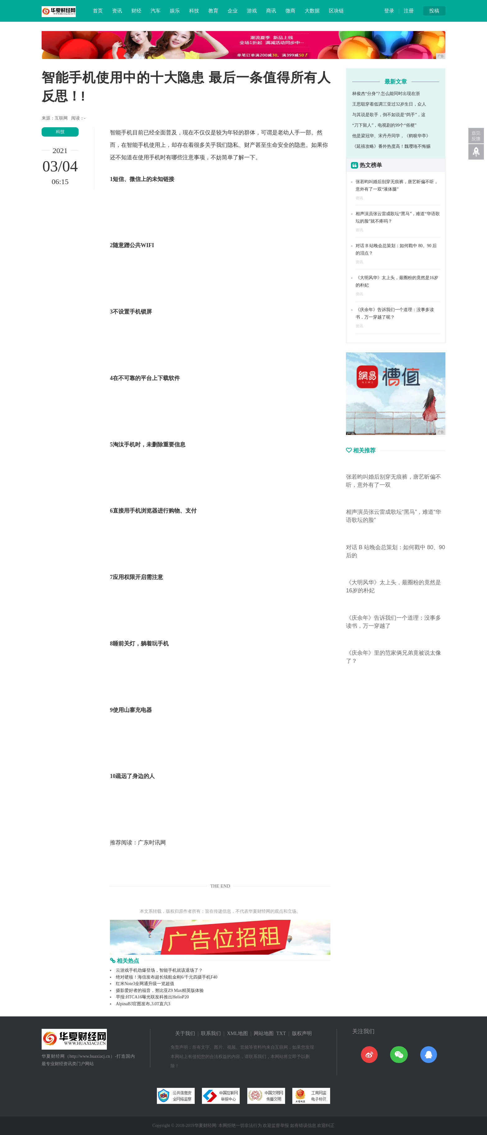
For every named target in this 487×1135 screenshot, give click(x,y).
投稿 (434, 10)
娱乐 (175, 10)
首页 (98, 10)
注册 (409, 10)
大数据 (312, 10)
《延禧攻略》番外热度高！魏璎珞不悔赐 (391, 146)
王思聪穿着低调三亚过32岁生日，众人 (389, 104)
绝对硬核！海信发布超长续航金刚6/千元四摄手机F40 (166, 977)
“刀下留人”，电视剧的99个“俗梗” (384, 125)
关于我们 (185, 1033)
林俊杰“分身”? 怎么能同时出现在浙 (386, 93)
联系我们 (211, 1033)
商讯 (271, 10)
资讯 (117, 10)
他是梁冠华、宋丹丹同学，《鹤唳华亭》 (391, 135)
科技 (194, 10)
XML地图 (237, 1033)
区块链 (336, 10)
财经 (136, 10)
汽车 (156, 10)
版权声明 (302, 1033)
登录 (389, 10)
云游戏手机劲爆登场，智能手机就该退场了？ (159, 970)
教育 (213, 10)
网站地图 (264, 1033)
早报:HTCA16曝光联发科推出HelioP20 (152, 997)
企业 (233, 10)
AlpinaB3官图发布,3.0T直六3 (143, 1004)
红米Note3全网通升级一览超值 (145, 983)
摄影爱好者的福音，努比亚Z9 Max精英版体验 (160, 990)
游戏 (252, 10)
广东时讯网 (152, 842)
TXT (281, 1033)
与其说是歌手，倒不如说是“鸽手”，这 (389, 114)
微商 (290, 10)
